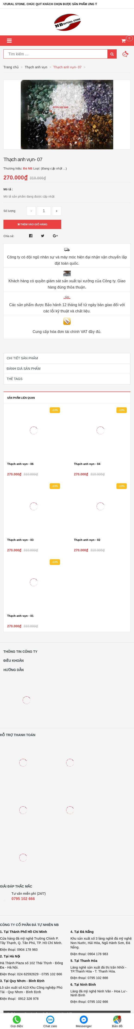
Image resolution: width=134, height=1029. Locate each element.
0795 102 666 (23, 899)
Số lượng (9, 211)
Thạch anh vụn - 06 (20, 464)
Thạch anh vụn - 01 (20, 616)
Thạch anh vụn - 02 (87, 540)
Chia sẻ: (8, 236)
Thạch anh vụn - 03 (20, 540)
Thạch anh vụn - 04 (87, 464)
